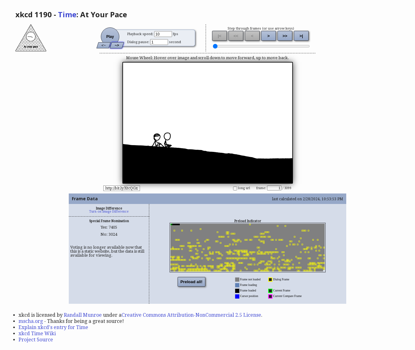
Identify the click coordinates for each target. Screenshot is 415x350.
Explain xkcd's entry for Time (53, 327)
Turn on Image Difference (109, 211)
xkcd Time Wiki (37, 333)
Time (67, 14)
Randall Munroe (83, 315)
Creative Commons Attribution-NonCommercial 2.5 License (191, 315)
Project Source (35, 340)
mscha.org (30, 321)
